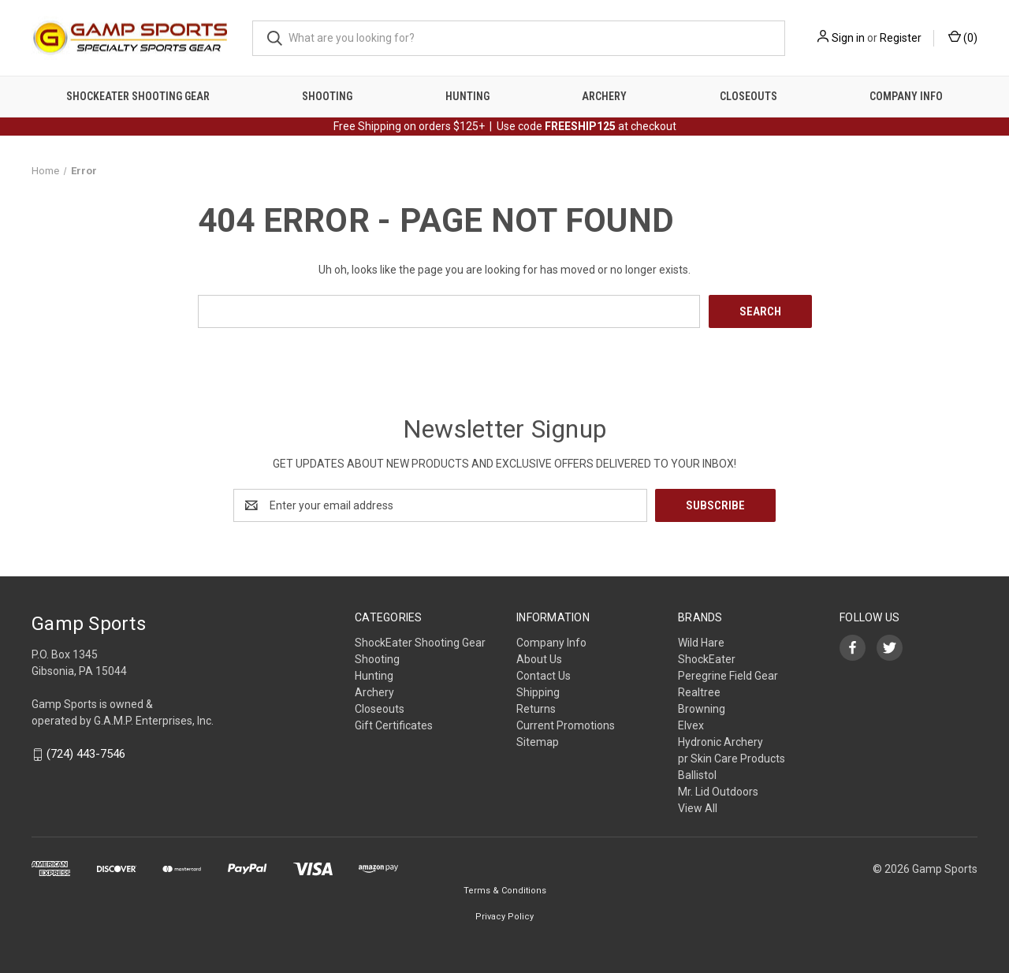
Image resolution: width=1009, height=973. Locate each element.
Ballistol (697, 775)
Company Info (906, 96)
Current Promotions (565, 725)
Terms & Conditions (505, 890)
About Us (539, 659)
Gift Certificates (394, 725)
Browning (701, 709)
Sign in (848, 38)
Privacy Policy (504, 916)
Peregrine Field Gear (728, 675)
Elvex (691, 725)
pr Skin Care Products (731, 758)
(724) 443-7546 (86, 754)
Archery (604, 96)
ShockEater (706, 659)
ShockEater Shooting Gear (138, 96)
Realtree (699, 692)
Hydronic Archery (720, 742)
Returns (536, 709)
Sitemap (537, 742)
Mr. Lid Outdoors (718, 791)
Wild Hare (701, 642)
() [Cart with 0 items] (962, 37)
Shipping (538, 692)
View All (697, 808)
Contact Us (543, 675)
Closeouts (748, 96)
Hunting (467, 96)
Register (901, 38)
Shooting (327, 96)
